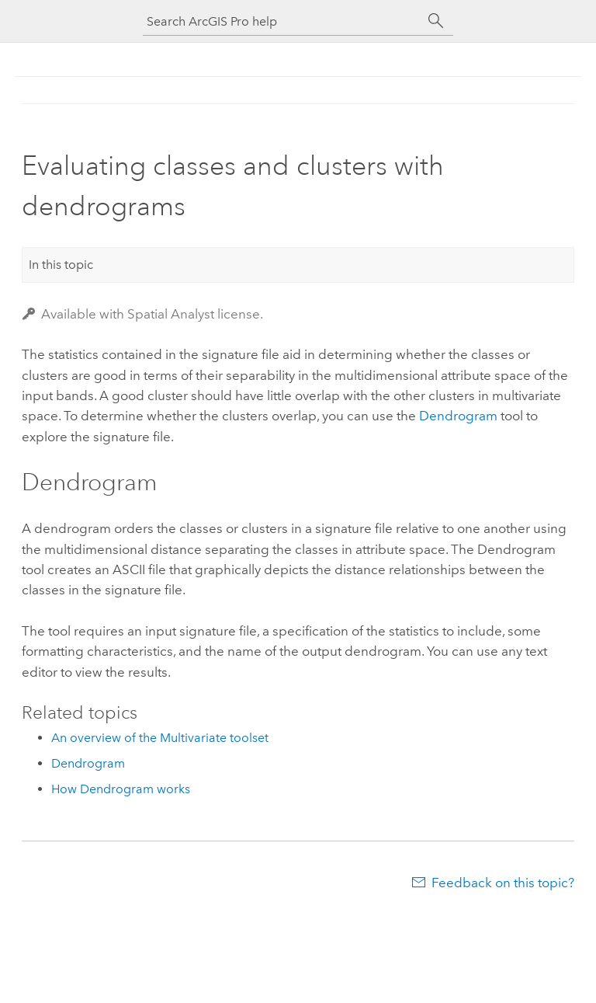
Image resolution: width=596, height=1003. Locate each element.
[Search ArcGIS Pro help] (282, 21)
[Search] (436, 21)
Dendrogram (458, 415)
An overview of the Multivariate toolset (160, 737)
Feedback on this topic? (502, 882)
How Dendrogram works (120, 789)
